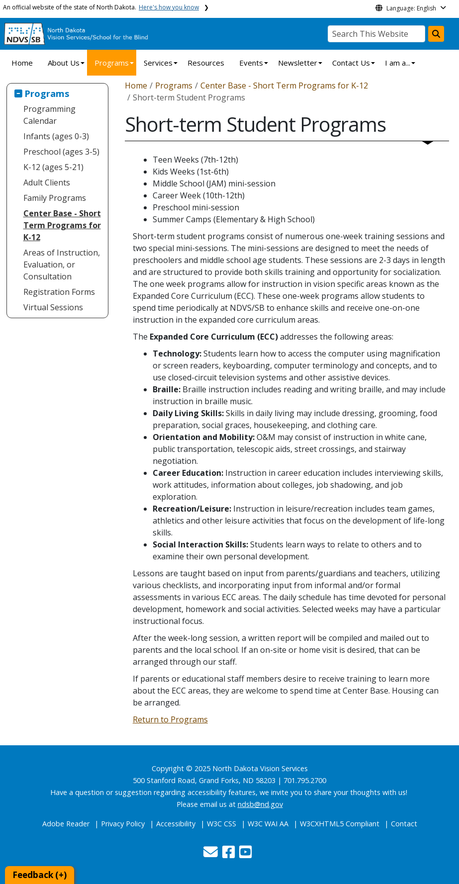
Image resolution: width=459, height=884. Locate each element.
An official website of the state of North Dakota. (101, 7)
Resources (205, 63)
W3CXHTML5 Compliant (339, 823)
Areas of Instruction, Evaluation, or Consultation (61, 264)
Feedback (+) (39, 875)
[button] (211, 854)
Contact (404, 823)
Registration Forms (59, 291)
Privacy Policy (123, 823)
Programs (111, 63)
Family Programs (54, 197)
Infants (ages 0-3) (56, 136)
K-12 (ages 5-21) (53, 167)
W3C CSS (221, 823)
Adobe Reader (66, 823)
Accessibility (175, 823)
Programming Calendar (49, 114)
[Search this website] (436, 34)
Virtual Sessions (53, 307)
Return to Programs (170, 719)
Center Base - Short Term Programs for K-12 (62, 225)
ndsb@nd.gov (260, 804)
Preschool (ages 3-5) (61, 151)
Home (22, 63)
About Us (64, 63)
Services (158, 63)
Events (251, 63)
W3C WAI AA (268, 823)
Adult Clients (46, 182)
